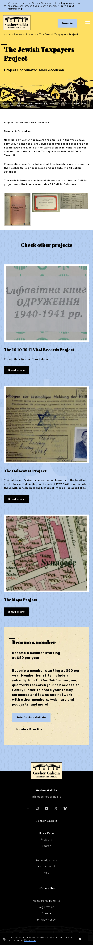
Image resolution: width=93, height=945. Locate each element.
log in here (67, 3)
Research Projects (25, 34)
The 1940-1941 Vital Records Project (40, 349)
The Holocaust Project (26, 470)
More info (30, 940)
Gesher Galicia (46, 770)
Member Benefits (29, 728)
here (24, 164)
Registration (46, 906)
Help (46, 872)
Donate (67, 23)
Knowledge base (46, 859)
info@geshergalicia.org (46, 796)
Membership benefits (46, 900)
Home (7, 34)
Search (46, 845)
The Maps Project (21, 599)
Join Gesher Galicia (31, 717)
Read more (16, 370)
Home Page (46, 832)
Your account (46, 866)
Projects (46, 839)
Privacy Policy (46, 919)
